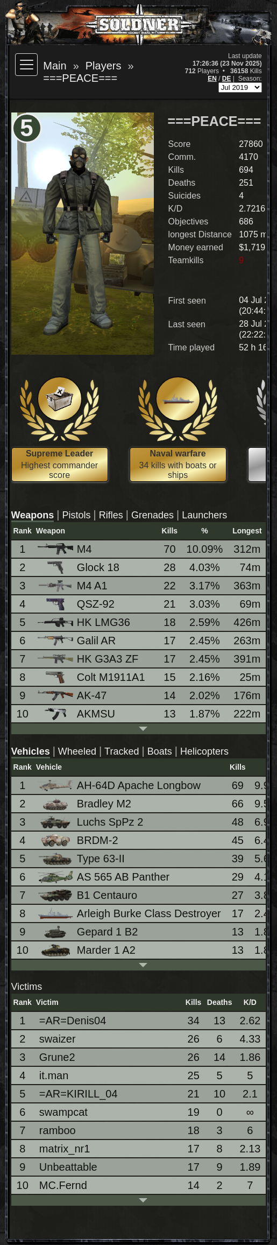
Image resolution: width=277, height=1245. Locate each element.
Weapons (32, 515)
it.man (53, 1075)
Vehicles (30, 751)
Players (104, 66)
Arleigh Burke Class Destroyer (130, 914)
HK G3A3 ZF (88, 659)
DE (226, 78)
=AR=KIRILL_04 (78, 1094)
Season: (250, 78)
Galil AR (77, 640)
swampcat (63, 1112)
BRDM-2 (78, 840)
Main (54, 66)
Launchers (204, 515)
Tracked (121, 751)
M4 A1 (73, 586)
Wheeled (77, 751)
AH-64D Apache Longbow (120, 785)
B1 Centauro (88, 895)
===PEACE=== (80, 78)
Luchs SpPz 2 (91, 822)
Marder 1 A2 (87, 950)
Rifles (111, 515)
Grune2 (57, 1057)
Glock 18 (79, 567)
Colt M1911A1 (92, 677)
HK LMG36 (84, 622)
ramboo (57, 1130)
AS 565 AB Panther (104, 877)
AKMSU (77, 714)
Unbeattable (68, 1167)
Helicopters (204, 751)
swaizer (57, 1039)
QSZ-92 (77, 604)
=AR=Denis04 (72, 1020)
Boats (159, 751)
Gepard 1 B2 (88, 932)
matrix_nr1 (64, 1149)
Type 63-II (82, 859)
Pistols (76, 515)
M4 (65, 549)
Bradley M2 (85, 804)
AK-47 (73, 695)
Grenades (152, 515)
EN (212, 78)
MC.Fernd (63, 1185)
